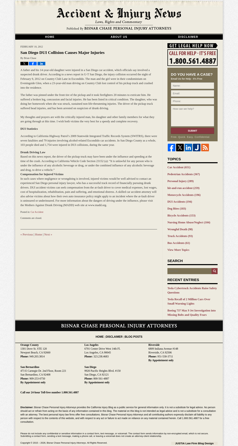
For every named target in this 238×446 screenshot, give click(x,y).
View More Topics (177, 245)
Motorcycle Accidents (182, 193)
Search (215, 266)
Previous (26, 234)
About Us (119, 36)
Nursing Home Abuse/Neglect (186, 219)
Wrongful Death (178, 225)
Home (49, 36)
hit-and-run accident (181, 186)
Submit (192, 130)
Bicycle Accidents (180, 212)
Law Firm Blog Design (201, 435)
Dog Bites (175, 206)
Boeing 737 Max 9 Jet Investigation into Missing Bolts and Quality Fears (189, 305)
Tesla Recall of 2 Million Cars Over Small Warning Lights (190, 295)
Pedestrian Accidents (182, 173)
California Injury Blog (119, 19)
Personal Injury (179, 180)
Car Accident (37, 212)
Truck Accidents (178, 232)
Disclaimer (188, 36)
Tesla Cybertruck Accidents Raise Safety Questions (189, 285)
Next (48, 234)
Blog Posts (132, 327)
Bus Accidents (177, 238)
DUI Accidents (178, 199)
